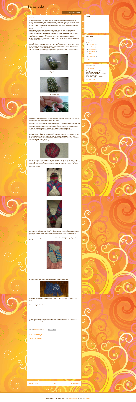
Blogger (88, 398)
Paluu (90, 53)
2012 (89, 59)
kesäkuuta (92, 47)
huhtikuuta (92, 51)
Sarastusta (35, 6)
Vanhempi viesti (75, 383)
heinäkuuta (92, 44)
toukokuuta (92, 49)
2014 (89, 40)
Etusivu (54, 383)
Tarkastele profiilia (91, 80)
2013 (89, 42)
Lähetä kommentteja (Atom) (56, 387)
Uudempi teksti (33, 383)
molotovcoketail (73, 398)
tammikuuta (92, 56)
